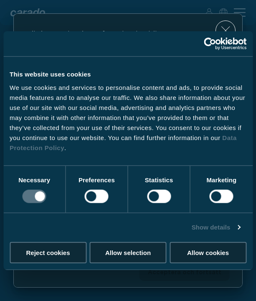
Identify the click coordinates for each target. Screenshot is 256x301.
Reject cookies (48, 252)
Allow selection (128, 252)
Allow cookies (208, 252)
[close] (225, 30)
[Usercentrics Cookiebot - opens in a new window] (209, 44)
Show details (211, 227)
